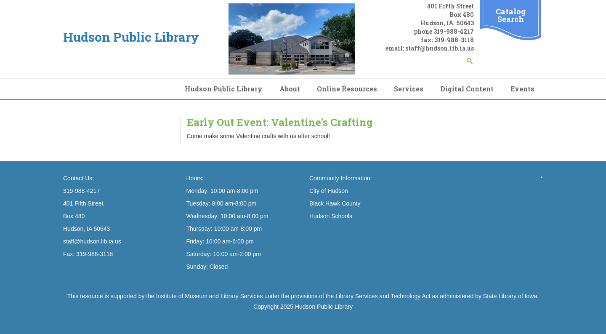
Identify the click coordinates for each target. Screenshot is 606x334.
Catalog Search (511, 15)
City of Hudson (328, 190)
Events (522, 88)
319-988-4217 (453, 31)
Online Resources (347, 88)
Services (408, 88)
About (289, 88)
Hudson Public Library (224, 88)
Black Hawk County (334, 203)
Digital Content (467, 88)
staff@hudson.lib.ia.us (439, 48)
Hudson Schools (330, 216)
